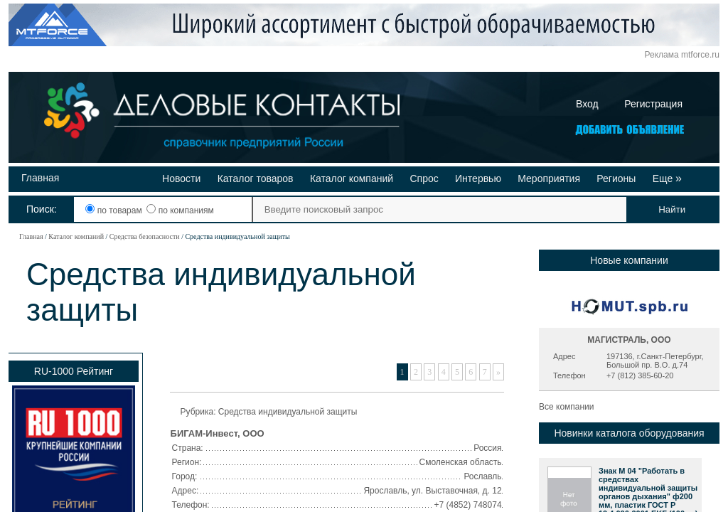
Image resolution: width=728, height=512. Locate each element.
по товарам (114, 210)
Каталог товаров (256, 178)
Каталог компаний (351, 178)
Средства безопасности (144, 236)
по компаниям (179, 210)
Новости (181, 178)
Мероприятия (549, 178)
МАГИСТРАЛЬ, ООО (628, 340)
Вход (587, 104)
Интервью (478, 178)
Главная (40, 177)
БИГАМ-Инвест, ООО (217, 433)
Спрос (424, 178)
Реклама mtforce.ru (682, 55)
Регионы (616, 178)
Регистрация (653, 104)
